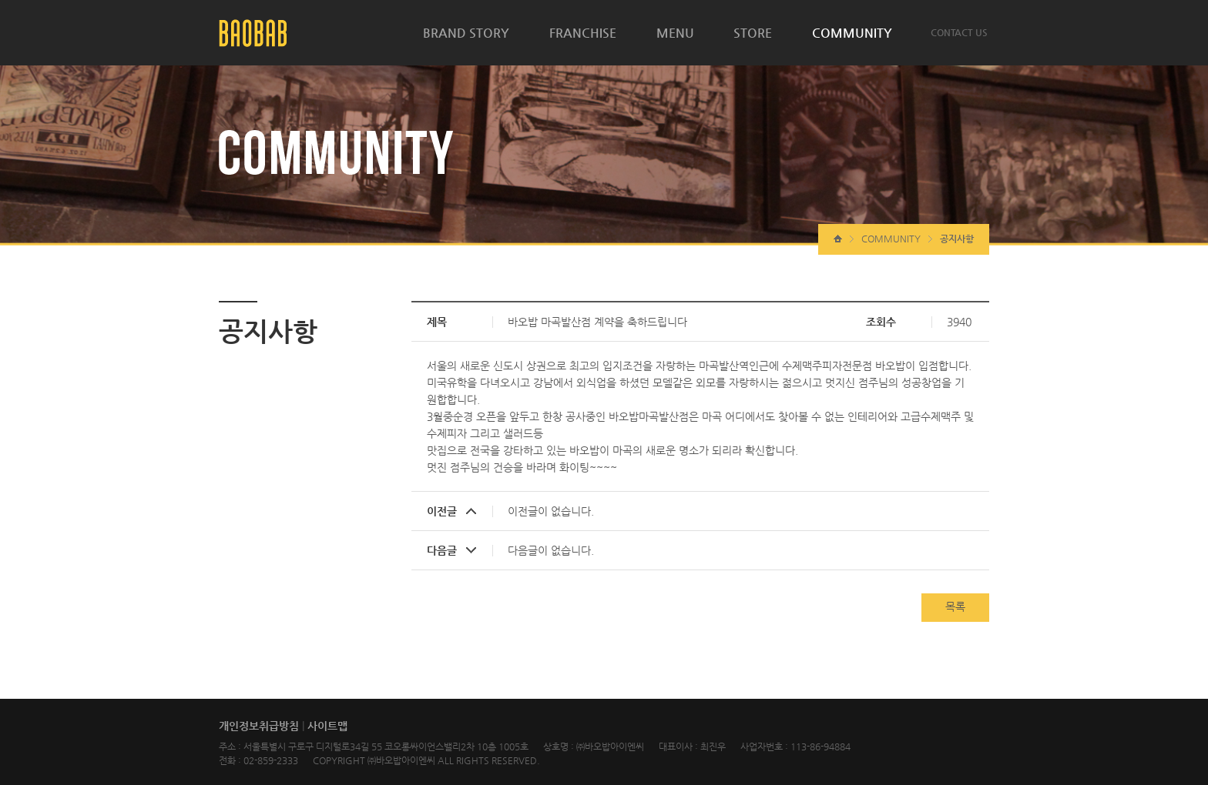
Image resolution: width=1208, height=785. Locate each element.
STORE (752, 32)
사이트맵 (327, 726)
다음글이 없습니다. (551, 550)
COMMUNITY (852, 32)
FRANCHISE (582, 32)
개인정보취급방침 (259, 726)
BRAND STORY (466, 32)
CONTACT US (959, 32)
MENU (675, 32)
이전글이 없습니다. (551, 511)
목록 (955, 606)
